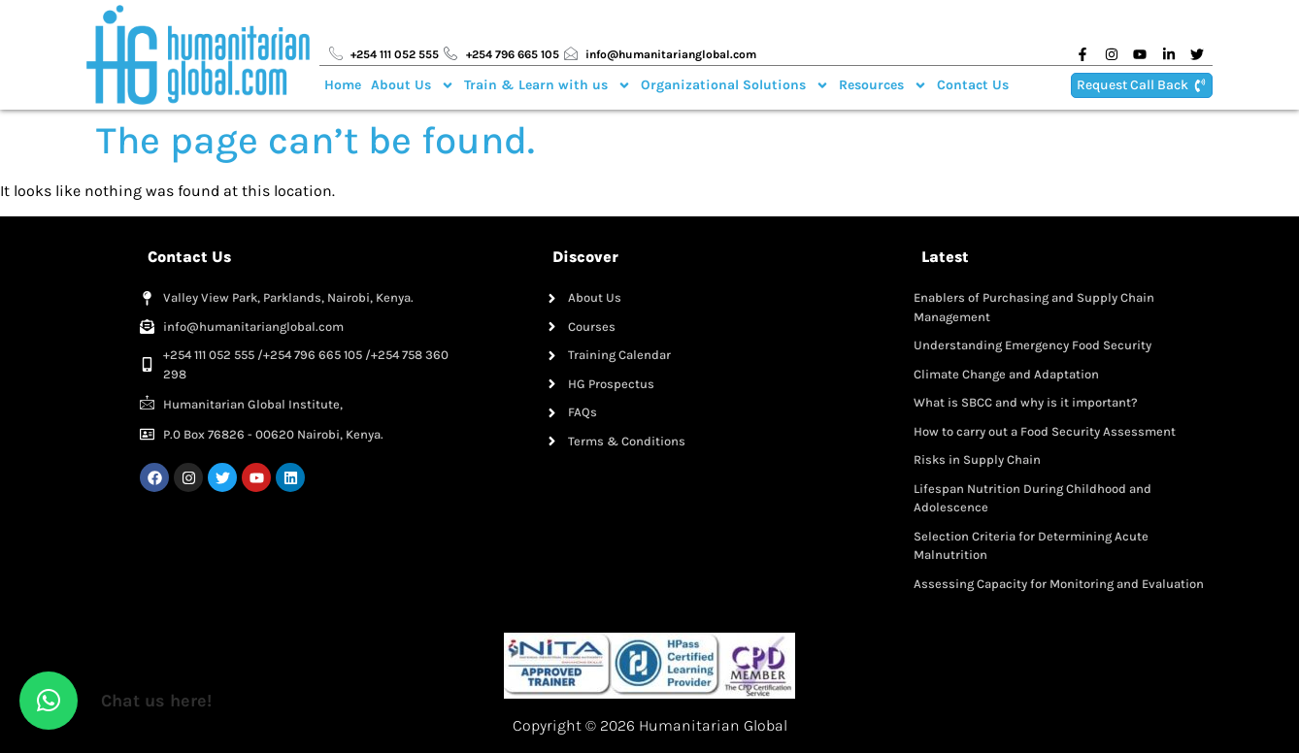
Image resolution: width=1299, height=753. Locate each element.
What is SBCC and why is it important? (1026, 402)
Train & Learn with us (547, 85)
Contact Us (973, 85)
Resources (883, 85)
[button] (48, 700)
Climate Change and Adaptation (1006, 374)
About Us (412, 85)
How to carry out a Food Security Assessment (1045, 431)
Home (342, 85)
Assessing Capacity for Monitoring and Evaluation (1059, 583)
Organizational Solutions (735, 85)
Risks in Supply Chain (977, 459)
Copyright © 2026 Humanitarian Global (650, 725)
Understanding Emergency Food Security (1032, 345)
